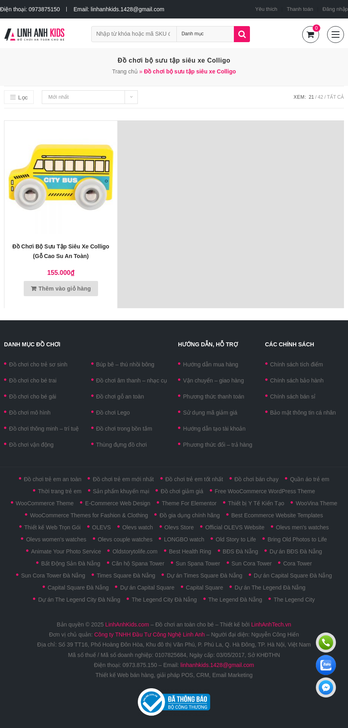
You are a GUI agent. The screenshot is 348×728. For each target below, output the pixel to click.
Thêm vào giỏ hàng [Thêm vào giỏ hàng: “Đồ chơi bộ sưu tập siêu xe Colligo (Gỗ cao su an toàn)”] (65, 288)
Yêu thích (266, 9)
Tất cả (335, 97)
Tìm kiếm (242, 34)
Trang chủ (125, 71)
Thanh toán (300, 9)
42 (320, 97)
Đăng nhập (335, 9)
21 (311, 97)
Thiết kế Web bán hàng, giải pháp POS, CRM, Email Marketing (173, 675)
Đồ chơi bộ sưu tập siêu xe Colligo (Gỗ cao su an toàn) (60, 251)
